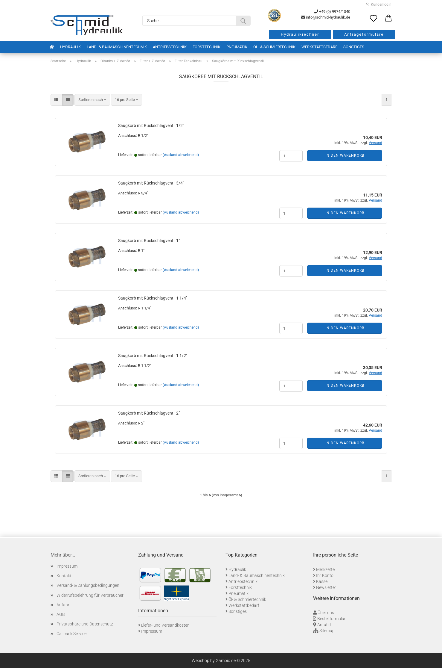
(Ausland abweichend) (181, 155)
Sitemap (327, 630)
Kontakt (64, 575)
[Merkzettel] (373, 18)
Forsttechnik (206, 47)
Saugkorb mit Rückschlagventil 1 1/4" (152, 298)
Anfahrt (64, 604)
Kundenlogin (378, 4)
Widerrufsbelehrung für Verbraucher (90, 595)
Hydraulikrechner (300, 34)
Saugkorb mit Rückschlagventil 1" (149, 240)
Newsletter (326, 587)
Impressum (67, 566)
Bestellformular (331, 618)
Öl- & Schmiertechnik (274, 47)
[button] (388, 18)
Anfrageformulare (364, 34)
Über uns (326, 612)
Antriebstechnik (170, 47)
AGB (61, 614)
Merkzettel (326, 569)
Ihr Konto (324, 575)
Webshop (200, 660)
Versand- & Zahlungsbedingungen (88, 585)
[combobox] (92, 100)
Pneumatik (236, 47)
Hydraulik (70, 47)
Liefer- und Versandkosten (165, 625)
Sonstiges (353, 47)
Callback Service (71, 633)
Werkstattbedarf (319, 47)
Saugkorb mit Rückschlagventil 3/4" (151, 183)
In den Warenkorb (344, 155)
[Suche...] (243, 21)
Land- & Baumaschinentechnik (117, 47)
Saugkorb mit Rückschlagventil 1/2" (151, 125)
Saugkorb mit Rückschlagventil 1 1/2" (152, 355)
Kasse (321, 581)
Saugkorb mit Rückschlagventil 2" (149, 413)
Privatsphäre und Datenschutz (85, 624)
